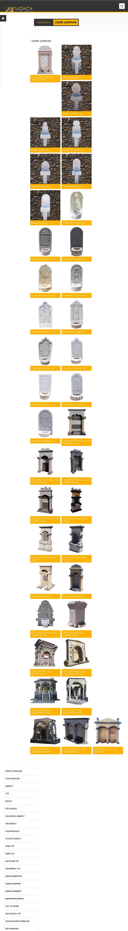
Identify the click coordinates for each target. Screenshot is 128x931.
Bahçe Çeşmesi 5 (41, 150)
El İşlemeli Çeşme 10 (74, 222)
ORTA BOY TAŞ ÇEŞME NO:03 (75, 519)
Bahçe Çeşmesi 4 (73, 150)
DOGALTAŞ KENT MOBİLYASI (17, 921)
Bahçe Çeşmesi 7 (73, 77)
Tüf (7, 794)
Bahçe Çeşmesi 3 (41, 186)
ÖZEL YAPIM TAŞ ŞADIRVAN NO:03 (41, 711)
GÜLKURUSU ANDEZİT (15, 816)
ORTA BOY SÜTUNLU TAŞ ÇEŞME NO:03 (45, 481)
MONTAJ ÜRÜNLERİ (13, 771)
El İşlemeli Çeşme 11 (43, 259)
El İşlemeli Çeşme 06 (74, 332)
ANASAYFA (44, 22)
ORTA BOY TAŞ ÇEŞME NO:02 (44, 558)
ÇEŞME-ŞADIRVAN (13, 884)
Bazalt (8, 801)
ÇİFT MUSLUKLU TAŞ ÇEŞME (105, 750)
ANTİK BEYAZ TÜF (13, 914)
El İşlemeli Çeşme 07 (43, 332)
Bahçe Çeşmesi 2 (72, 186)
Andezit (9, 786)
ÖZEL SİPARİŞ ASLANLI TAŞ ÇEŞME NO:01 (75, 672)
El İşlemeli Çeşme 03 (43, 404)
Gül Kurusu (11, 809)
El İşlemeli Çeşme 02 (74, 404)
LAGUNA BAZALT (12, 831)
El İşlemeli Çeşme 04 (74, 368)
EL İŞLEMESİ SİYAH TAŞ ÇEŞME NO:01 (44, 634)
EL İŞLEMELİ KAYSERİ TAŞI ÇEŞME (43, 78)
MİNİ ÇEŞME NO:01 (73, 596)
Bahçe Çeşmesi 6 (73, 113)
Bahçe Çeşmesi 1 (41, 222)
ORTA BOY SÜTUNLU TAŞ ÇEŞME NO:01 (45, 519)
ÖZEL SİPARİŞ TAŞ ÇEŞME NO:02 (72, 634)
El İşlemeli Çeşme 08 (74, 295)
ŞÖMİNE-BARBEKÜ (13, 891)
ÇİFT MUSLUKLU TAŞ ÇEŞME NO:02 (74, 750)
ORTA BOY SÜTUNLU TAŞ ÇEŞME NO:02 (76, 481)
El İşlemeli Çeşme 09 (43, 295)
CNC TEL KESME (12, 906)
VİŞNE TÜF (9, 854)
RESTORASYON (11, 929)
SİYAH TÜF (9, 846)
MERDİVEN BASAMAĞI (14, 899)
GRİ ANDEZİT (10, 824)
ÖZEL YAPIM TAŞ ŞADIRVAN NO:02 (72, 711)
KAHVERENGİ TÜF (12, 869)
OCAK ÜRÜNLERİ (12, 779)
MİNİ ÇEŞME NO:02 (42, 596)
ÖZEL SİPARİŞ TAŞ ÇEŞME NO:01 (41, 672)
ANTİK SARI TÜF (12, 861)
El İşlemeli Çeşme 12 (74, 259)
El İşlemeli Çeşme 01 (43, 441)
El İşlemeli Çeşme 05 (43, 368)
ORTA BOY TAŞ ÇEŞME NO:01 (75, 558)
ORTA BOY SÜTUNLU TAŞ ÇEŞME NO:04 (76, 442)
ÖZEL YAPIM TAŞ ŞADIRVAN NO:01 (41, 750)
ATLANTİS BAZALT (13, 839)
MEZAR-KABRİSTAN (13, 876)
